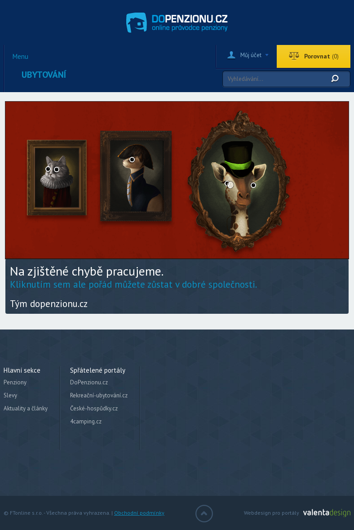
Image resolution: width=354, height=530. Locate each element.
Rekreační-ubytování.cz (99, 395)
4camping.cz (86, 421)
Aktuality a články (26, 408)
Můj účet (250, 55)
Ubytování (44, 74)
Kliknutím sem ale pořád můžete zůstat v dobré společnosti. (133, 284)
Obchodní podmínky (139, 512)
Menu (20, 56)
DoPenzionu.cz (89, 382)
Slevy (10, 395)
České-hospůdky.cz (94, 408)
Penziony (15, 382)
